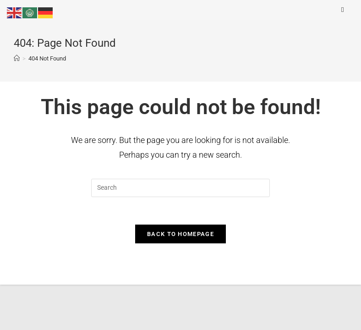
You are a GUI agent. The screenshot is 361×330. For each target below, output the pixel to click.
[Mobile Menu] (344, 10)
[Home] (17, 58)
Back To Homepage (180, 234)
